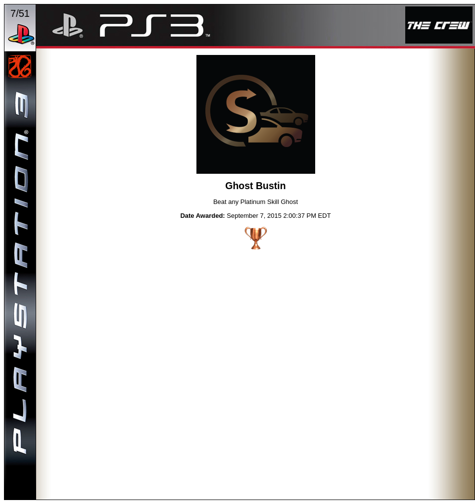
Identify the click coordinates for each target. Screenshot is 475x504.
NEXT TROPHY (335, 116)
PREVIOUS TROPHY (176, 116)
